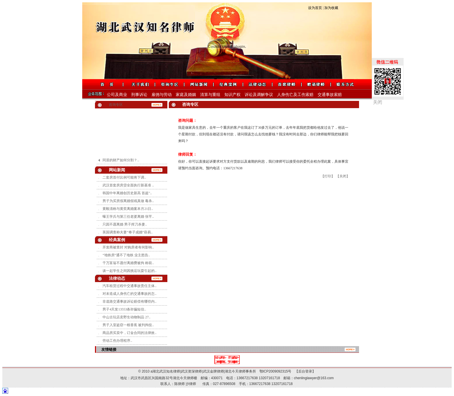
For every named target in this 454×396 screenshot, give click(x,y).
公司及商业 (117, 94)
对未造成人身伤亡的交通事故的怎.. (129, 294)
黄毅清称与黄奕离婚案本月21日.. (127, 209)
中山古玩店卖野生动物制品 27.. (126, 317)
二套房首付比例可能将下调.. (124, 177)
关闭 (377, 102)
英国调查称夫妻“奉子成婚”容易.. (127, 232)
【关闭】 (343, 176)
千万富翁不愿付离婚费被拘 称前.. (128, 263)
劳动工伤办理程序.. (117, 341)
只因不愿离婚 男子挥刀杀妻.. (124, 224)
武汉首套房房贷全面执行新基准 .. (128, 185)
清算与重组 (210, 94)
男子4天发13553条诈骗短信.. (124, 309)
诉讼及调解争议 (259, 94)
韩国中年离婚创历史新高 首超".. (127, 193)
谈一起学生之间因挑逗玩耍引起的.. (129, 271)
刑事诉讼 (139, 94)
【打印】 (328, 176)
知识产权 (232, 94)
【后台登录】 (303, 371)
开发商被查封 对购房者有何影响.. (128, 247)
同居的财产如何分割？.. (120, 161)
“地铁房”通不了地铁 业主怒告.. (126, 255)
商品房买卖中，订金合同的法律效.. (129, 333)
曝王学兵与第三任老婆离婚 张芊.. (128, 217)
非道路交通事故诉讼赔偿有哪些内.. (129, 301)
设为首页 (315, 8)
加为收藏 (331, 8)
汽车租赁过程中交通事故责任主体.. (129, 286)
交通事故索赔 (330, 94)
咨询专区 (116, 105)
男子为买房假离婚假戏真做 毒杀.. (128, 201)
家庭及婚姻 (186, 94)
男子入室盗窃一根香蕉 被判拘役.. (128, 325)
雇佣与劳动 (161, 94)
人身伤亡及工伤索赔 (295, 94)
